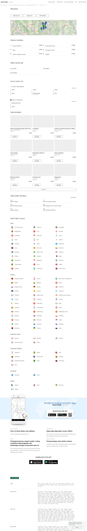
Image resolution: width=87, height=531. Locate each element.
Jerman (64, 496)
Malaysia (48, 511)
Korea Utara (60, 495)
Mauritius (52, 503)
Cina (58, 491)
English (42, 483)
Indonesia (70, 491)
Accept (77, 527)
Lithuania (50, 498)
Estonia (72, 496)
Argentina (71, 501)
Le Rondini (36, 128)
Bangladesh (55, 491)
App (76, 1)
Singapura (68, 511)
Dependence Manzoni (38, 153)
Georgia (61, 491)
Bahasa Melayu (61, 483)
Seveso (14, 9)
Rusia (47, 501)
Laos (62, 492)
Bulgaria (51, 496)
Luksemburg (55, 498)
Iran (44, 492)
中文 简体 (50, 483)
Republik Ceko (59, 496)
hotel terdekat (42, 15)
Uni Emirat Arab (40, 491)
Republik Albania (66, 495)
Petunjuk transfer (51, 1)
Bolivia (39, 502)
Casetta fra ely (37, 177)
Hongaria (69, 497)
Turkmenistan (40, 495)
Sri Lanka (65, 492)
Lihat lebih (74, 88)
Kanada (50, 501)
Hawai (67, 501)
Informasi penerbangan (69, 1)
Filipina (52, 511)
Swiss (55, 496)
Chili (42, 502)
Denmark (68, 496)
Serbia (62, 517)
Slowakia (73, 517)
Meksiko (53, 501)
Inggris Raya (52, 497)
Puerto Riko (50, 502)
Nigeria (56, 503)
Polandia (50, 517)
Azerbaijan (50, 491)
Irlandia (39, 498)
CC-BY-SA (74, 34)
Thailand (72, 511)
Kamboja (50, 492)
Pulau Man (43, 498)
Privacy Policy (72, 524)
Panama (57, 501)
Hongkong (66, 491)
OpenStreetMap (65, 34)
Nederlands (40, 486)
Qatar (60, 511)
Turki (44, 495)
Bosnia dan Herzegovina (42, 496)
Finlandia (43, 497)
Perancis (47, 497)
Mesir (49, 503)
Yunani (65, 497)
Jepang (47, 492)
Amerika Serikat (62, 501)
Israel (39, 492)
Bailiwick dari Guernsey (59, 497)
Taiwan (47, 495)
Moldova (62, 498)
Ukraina (43, 501)
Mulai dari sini (16, 15)
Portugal (54, 517)
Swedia (65, 517)
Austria (71, 495)
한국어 (54, 483)
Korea (54, 492)
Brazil (65, 502)
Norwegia (46, 517)
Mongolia (39, 511)
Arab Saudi (63, 511)
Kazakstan (58, 492)
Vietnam (51, 495)
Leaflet (61, 34)
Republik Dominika (60, 502)
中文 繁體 (46, 483)
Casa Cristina (14, 153)
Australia (39, 503)
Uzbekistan (55, 495)
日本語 (39, 483)
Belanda (42, 517)
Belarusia (39, 501)
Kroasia (73, 497)
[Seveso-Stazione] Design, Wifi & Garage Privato (23, 128)
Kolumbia (45, 502)
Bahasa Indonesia (68, 483)
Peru (72, 502)
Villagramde (57, 177)
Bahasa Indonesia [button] (82, 1)
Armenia (45, 491)
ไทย (57, 483)
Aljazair (46, 503)
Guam (43, 503)
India (41, 492)
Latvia (59, 498)
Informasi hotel (60, 1)
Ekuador (54, 502)
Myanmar (69, 492)
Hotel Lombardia (58, 153)
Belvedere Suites (15, 177)
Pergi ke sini (29, 15)
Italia (47, 498)
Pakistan (56, 511)
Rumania (58, 517)
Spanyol (39, 497)
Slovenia (69, 517)
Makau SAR (44, 511)
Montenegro (67, 498)
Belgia (48, 496)
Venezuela (69, 502)
